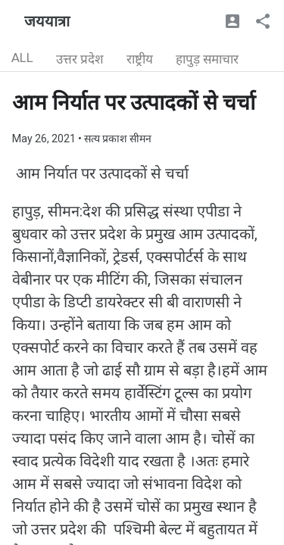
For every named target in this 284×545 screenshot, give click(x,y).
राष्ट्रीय (139, 59)
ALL (22, 57)
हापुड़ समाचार (207, 59)
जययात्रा (47, 21)
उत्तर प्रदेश (80, 59)
